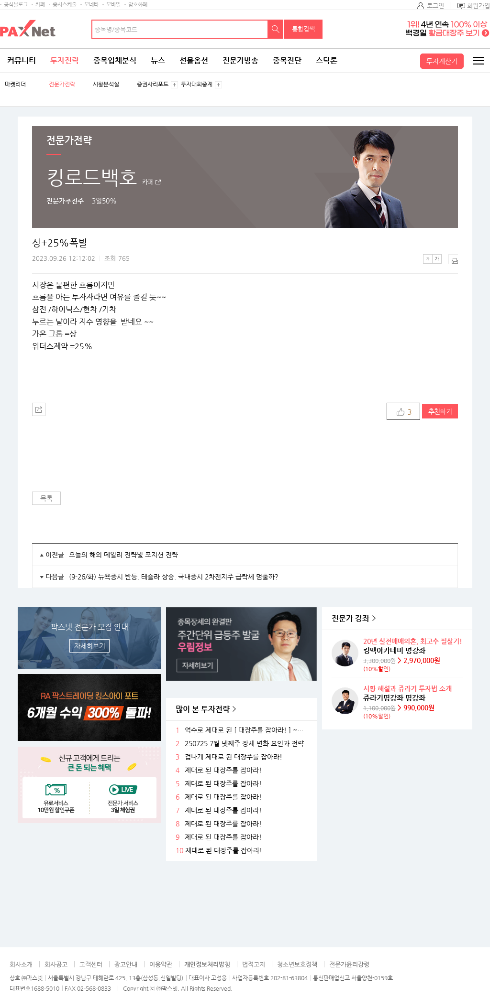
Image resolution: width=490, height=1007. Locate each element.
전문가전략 (62, 84)
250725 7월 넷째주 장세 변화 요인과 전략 (244, 743)
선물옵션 (193, 60)
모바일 (113, 4)
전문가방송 (240, 60)
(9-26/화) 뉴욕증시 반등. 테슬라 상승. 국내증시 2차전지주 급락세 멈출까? (173, 576)
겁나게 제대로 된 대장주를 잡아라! (233, 757)
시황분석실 (106, 84)
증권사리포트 (152, 84)
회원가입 (478, 5)
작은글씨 (428, 259)
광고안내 (125, 964)
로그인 (435, 5)
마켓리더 (15, 84)
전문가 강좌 (350, 618)
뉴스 (158, 60)
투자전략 (64, 60)
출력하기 (453, 259)
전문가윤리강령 (349, 964)
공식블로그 (16, 4)
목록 (46, 498)
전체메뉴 (478, 61)
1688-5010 (45, 988)
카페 (40, 4)
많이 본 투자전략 (203, 709)
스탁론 (326, 60)
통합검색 (303, 28)
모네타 (91, 4)
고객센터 (90, 964)
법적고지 (253, 964)
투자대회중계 (196, 84)
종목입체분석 (114, 60)
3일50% (104, 200)
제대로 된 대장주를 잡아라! (223, 770)
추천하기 (440, 411)
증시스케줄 (65, 4)
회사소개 (21, 964)
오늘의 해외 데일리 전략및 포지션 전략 (123, 554)
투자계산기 (441, 61)
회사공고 (56, 964)
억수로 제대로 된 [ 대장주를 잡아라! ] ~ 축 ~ (246, 730)
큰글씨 (437, 259)
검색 (275, 29)
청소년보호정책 (297, 964)
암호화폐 (137, 4)
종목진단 (287, 60)
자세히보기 (89, 646)
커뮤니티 (21, 60)
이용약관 (160, 964)
